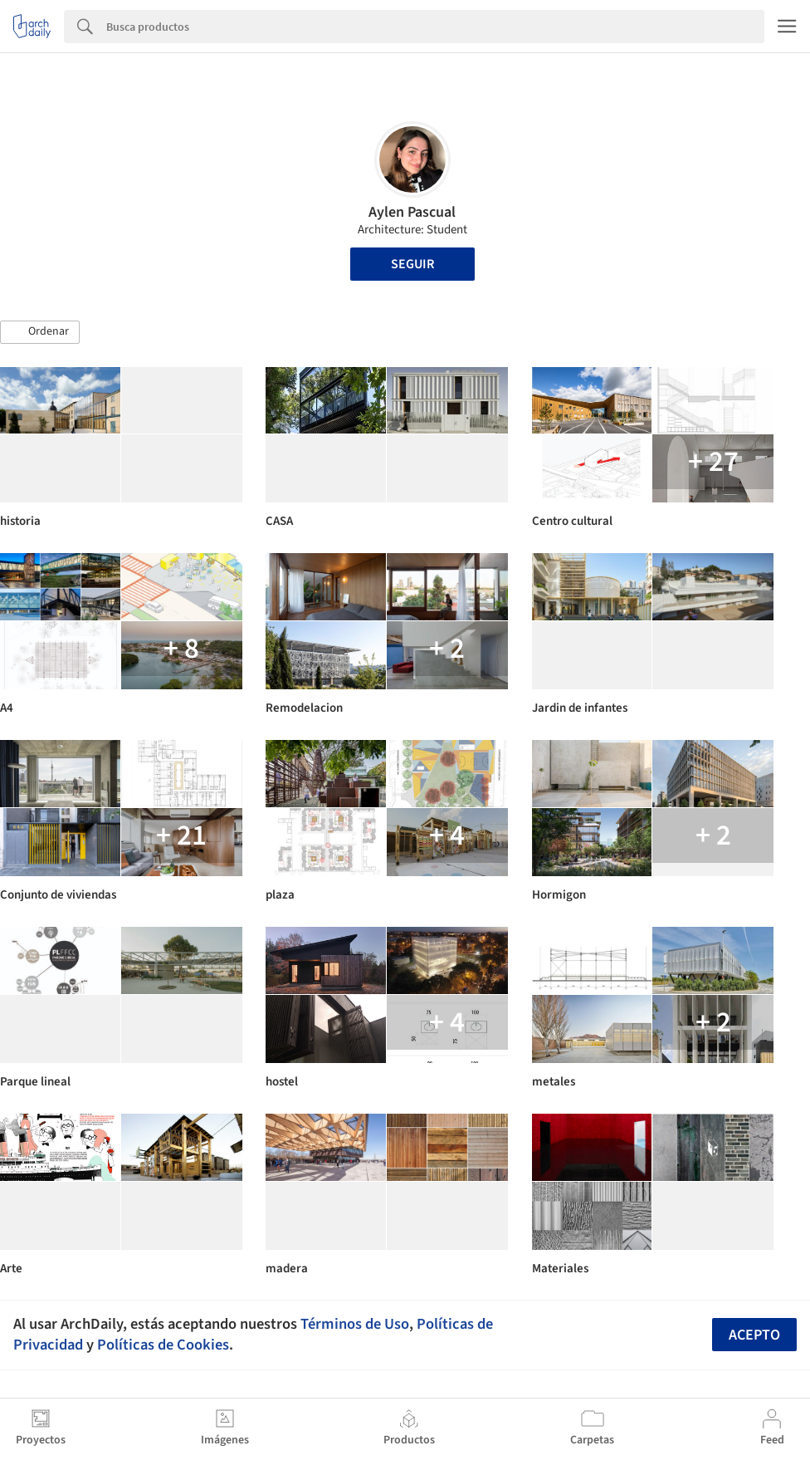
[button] (40, 332)
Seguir (412, 264)
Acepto (754, 1335)
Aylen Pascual (412, 212)
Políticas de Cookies (163, 1344)
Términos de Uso (354, 1324)
